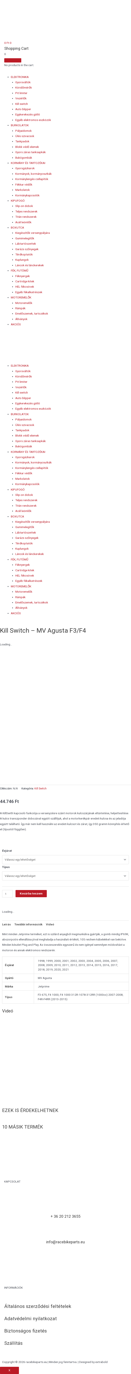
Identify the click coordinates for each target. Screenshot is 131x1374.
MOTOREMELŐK (21, 297)
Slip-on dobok (24, 206)
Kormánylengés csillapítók (31, 179)
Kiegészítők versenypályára (32, 232)
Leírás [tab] (6, 924)
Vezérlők (21, 98)
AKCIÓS (16, 324)
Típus (6, 867)
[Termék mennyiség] (7, 893)
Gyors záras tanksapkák (30, 152)
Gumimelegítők (24, 238)
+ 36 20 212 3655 (65, 1216)
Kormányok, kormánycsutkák (33, 173)
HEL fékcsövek (24, 286)
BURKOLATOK (20, 125)
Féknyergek (22, 276)
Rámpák (20, 308)
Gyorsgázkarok (25, 168)
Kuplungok (22, 259)
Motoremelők (23, 303)
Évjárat (7, 850)
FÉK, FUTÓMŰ (19, 270)
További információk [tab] (28, 924)
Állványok (21, 319)
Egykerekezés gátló (27, 114)
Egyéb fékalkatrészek (28, 292)
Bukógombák (23, 157)
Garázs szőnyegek (26, 249)
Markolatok (22, 189)
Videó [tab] (50, 924)
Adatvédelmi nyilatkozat (30, 1318)
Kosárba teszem (31, 893)
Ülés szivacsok (24, 136)
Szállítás (13, 1343)
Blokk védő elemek (27, 146)
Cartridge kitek (24, 281)
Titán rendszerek (26, 216)
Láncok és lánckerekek (29, 265)
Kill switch (21, 103)
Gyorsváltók (23, 82)
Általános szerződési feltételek (37, 1306)
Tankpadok (22, 141)
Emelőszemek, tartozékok (31, 313)
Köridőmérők (23, 87)
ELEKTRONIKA (20, 77)
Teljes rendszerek (26, 211)
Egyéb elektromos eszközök (33, 120)
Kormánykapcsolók (27, 195)
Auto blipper (23, 109)
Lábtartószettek (25, 243)
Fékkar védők (23, 184)
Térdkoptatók (24, 254)
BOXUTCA (17, 227)
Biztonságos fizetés (25, 1331)
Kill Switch (40, 788)
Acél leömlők (23, 222)
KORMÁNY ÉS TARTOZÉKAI (28, 163)
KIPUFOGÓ (18, 200)
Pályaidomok (23, 130)
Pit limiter (21, 93)
